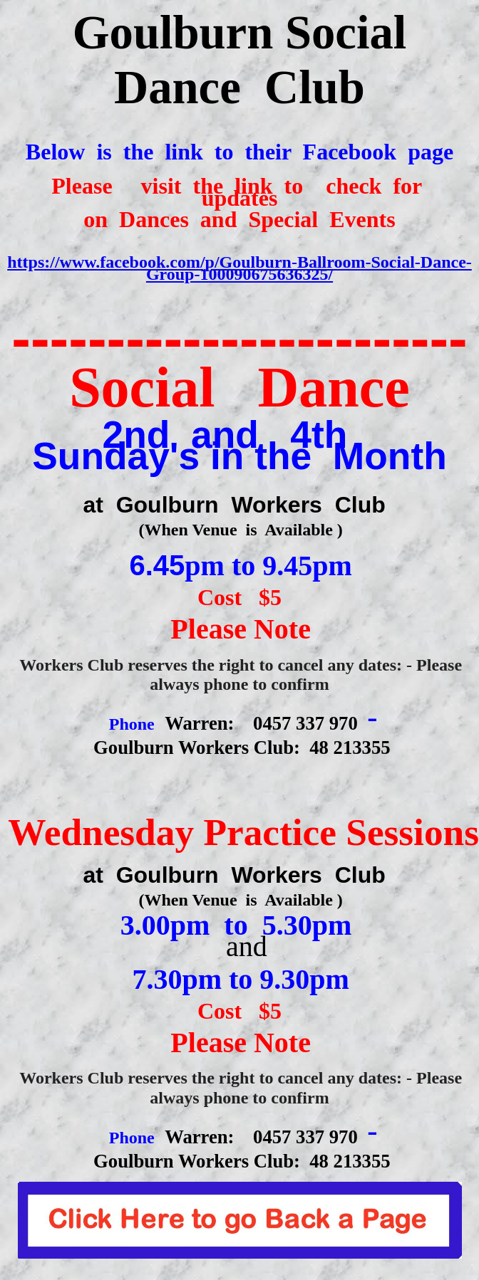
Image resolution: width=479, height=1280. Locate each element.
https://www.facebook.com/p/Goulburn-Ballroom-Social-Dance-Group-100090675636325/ (239, 268)
